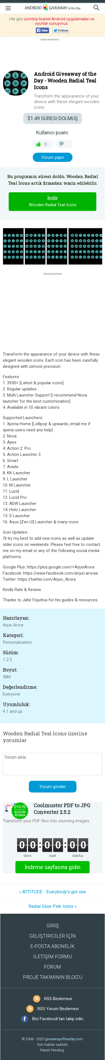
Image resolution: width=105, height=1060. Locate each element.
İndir (52, 201)
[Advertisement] (52, 55)
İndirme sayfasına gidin (52, 867)
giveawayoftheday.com (64, 1039)
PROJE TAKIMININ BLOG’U (52, 977)
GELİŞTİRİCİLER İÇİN (52, 936)
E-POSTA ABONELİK (52, 946)
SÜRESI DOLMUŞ (52, 118)
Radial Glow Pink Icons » (53, 906)
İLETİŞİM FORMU (52, 956)
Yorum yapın (52, 157)
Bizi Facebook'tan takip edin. (58, 1018)
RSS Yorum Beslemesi (58, 1008)
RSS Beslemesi (58, 998)
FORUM (52, 967)
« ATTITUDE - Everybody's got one (52, 891)
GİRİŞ (52, 925)
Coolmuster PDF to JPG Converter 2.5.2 (62, 808)
